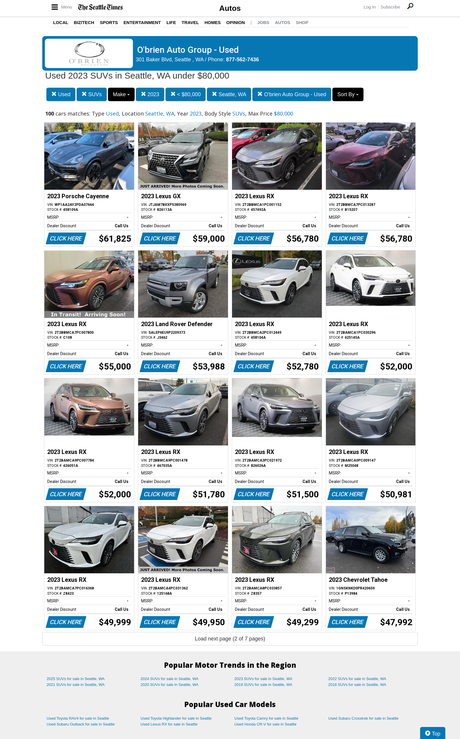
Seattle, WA (229, 94)
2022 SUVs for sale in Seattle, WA (357, 679)
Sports (109, 22)
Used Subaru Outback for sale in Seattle (81, 724)
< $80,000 (185, 94)
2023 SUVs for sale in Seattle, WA (263, 679)
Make (121, 94)
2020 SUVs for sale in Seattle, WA (170, 684)
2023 (150, 94)
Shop (302, 22)
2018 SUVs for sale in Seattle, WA (357, 684)
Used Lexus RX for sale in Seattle (169, 724)
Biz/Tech (84, 22)
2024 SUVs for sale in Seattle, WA (170, 679)
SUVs (92, 94)
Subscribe (390, 6)
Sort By (347, 94)
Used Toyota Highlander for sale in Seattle (176, 718)
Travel (190, 22)
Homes (212, 22)
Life (171, 22)
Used (60, 94)
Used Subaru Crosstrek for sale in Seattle (363, 718)
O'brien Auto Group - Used (291, 94)
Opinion (235, 22)
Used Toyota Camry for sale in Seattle (266, 718)
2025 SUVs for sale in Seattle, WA (76, 679)
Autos (230, 8)
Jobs (263, 22)
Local (60, 22)
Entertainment (142, 22)
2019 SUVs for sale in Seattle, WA (263, 684)
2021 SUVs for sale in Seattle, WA (76, 684)
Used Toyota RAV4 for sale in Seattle (78, 718)
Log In (369, 6)
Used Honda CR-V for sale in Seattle (265, 724)
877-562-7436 (242, 59)
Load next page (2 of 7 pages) (230, 639)
